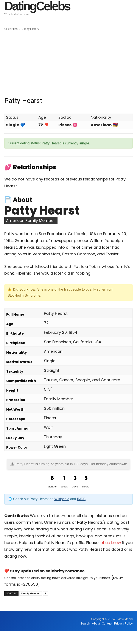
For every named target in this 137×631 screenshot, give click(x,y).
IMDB (81, 499)
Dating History (30, 29)
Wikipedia (61, 499)
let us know (110, 542)
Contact (107, 623)
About (96, 623)
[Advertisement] (68, 63)
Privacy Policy (123, 623)
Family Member (30, 593)
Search (85, 623)
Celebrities (10, 29)
